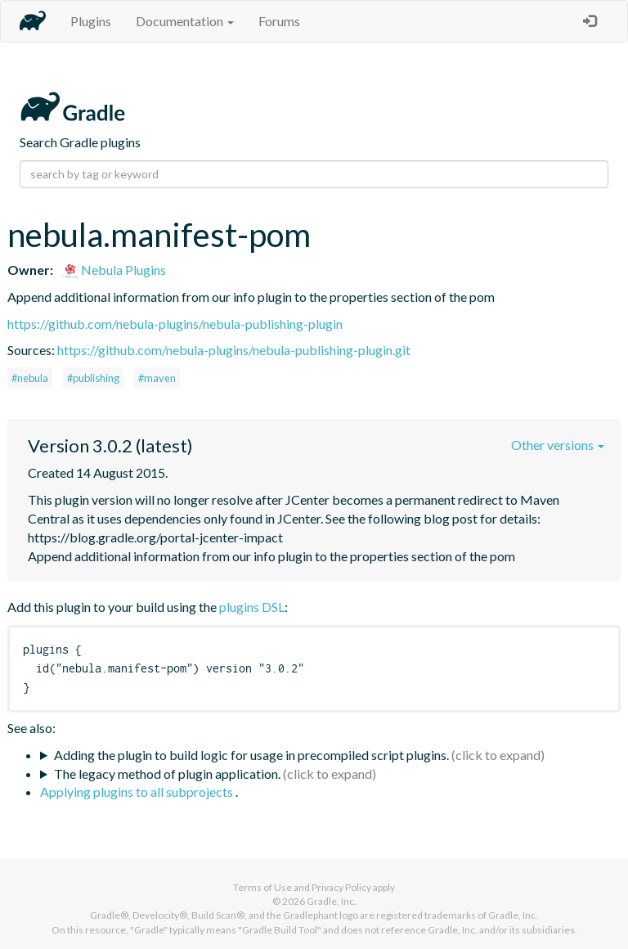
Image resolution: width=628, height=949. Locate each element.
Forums (279, 21)
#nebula (29, 378)
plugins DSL (252, 606)
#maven (157, 378)
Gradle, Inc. (332, 901)
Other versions (557, 444)
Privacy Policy (341, 887)
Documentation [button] (185, 21)
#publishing (93, 378)
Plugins (90, 21)
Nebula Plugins (114, 269)
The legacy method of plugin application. (167, 773)
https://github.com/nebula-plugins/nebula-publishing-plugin (175, 323)
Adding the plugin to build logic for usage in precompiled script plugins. (251, 754)
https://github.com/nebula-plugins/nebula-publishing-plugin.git (233, 350)
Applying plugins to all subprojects (138, 791)
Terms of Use (262, 887)
